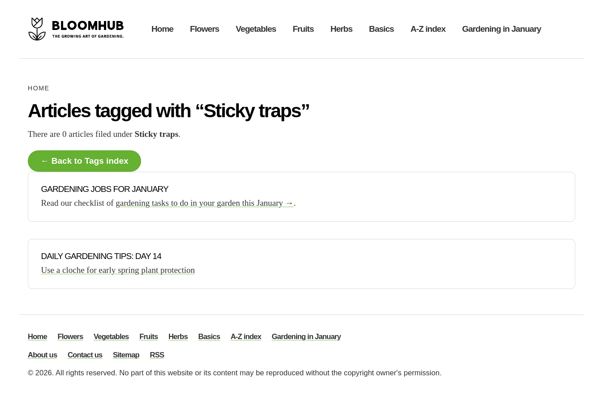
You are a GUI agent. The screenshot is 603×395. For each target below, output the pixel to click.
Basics (381, 29)
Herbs (341, 29)
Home (162, 29)
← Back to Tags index (85, 161)
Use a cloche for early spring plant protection (118, 270)
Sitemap (126, 355)
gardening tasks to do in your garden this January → (204, 203)
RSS (157, 355)
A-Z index (427, 29)
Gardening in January (501, 29)
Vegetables (256, 29)
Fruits (303, 29)
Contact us (85, 355)
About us (42, 355)
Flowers (204, 29)
